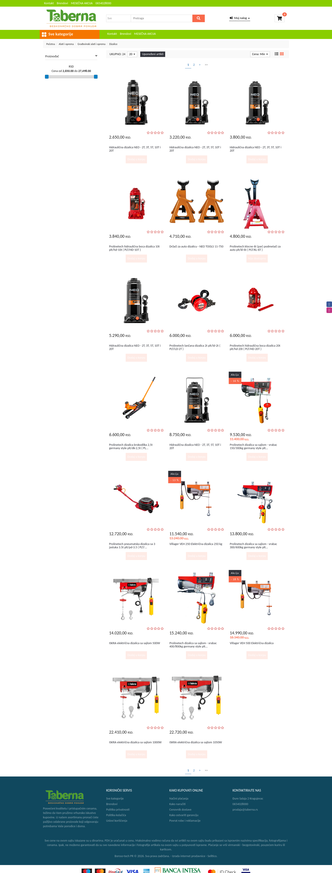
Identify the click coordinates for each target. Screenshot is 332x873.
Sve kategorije (115, 798)
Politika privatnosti (117, 809)
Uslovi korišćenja (116, 821)
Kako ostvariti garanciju (183, 815)
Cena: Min (260, 54)
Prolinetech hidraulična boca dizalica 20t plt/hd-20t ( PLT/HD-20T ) (255, 347)
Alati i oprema (66, 44)
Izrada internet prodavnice (188, 856)
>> (206, 65)
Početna (50, 44)
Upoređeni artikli (152, 54)
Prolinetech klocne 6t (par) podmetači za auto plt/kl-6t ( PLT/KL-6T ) (255, 248)
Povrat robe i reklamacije (185, 821)
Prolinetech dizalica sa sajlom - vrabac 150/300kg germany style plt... (253, 446)
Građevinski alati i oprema (91, 44)
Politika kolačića (116, 815)
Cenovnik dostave (180, 809)
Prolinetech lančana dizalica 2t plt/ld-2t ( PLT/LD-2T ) (194, 347)
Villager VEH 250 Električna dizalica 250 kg (195, 544)
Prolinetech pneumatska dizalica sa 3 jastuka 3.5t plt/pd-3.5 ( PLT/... (132, 545)
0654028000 (103, 3)
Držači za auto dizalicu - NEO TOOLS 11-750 (196, 246)
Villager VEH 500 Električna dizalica (252, 643)
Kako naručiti (177, 804)
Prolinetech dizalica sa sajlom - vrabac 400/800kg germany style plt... (193, 644)
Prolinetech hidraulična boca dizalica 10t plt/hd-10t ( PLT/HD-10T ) (134, 248)
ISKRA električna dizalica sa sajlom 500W (134, 643)
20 (132, 54)
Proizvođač (71, 56)
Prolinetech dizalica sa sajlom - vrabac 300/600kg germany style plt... (253, 545)
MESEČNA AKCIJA (82, 3)
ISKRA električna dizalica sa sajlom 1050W (195, 742)
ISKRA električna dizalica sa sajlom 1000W (135, 742)
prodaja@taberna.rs (245, 809)
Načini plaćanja (178, 798)
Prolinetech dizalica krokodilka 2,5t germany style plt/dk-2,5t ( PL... (130, 446)
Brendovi (62, 3)
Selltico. (212, 856)
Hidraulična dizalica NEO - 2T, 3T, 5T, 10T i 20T (135, 149)
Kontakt (49, 3)
